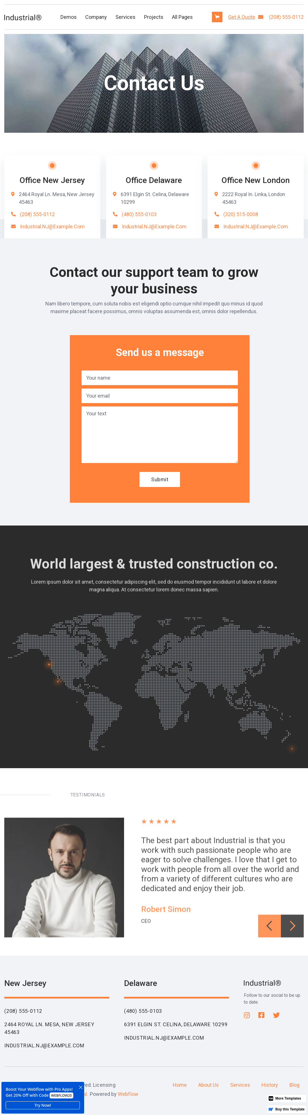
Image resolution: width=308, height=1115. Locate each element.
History (270, 1085)
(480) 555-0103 (139, 214)
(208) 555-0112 (286, 17)
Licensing (104, 1085)
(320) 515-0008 (240, 214)
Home (180, 1085)
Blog (294, 1085)
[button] (68, 17)
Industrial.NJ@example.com (52, 227)
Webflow (128, 1094)
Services (125, 17)
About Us (208, 1085)
